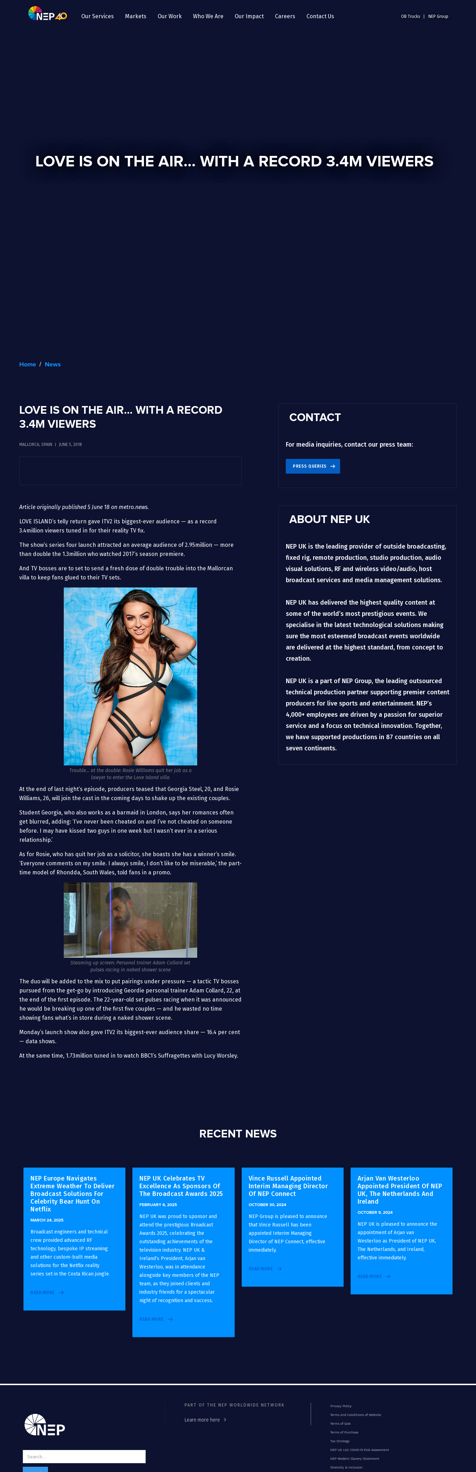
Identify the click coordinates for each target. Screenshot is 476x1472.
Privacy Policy (341, 1406)
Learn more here (202, 1420)
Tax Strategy (340, 1441)
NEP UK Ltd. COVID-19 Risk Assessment (359, 1450)
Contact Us (320, 16)
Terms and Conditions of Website (355, 1415)
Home (27, 365)
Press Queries (310, 466)
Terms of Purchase (344, 1432)
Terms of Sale (340, 1424)
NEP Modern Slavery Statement (354, 1459)
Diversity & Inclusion (346, 1467)
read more (42, 1292)
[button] (97, 16)
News (53, 365)
